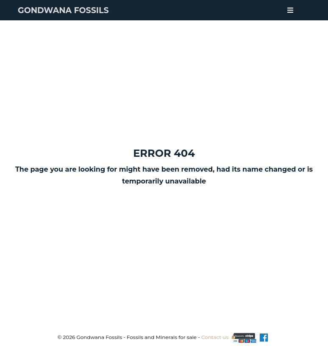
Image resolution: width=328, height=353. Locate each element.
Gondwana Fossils (63, 10)
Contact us (214, 337)
